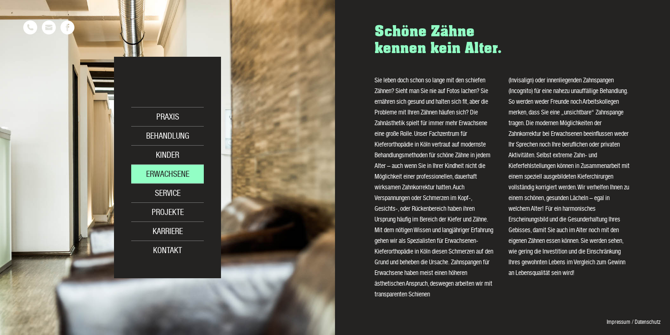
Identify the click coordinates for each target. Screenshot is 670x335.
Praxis (167, 118)
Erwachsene (167, 175)
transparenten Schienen (402, 295)
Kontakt (167, 251)
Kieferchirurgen (595, 177)
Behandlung (167, 137)
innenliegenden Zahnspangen (580, 81)
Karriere (168, 232)
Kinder (167, 156)
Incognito (520, 91)
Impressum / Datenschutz (634, 322)
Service (168, 194)
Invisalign (521, 81)
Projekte (168, 213)
